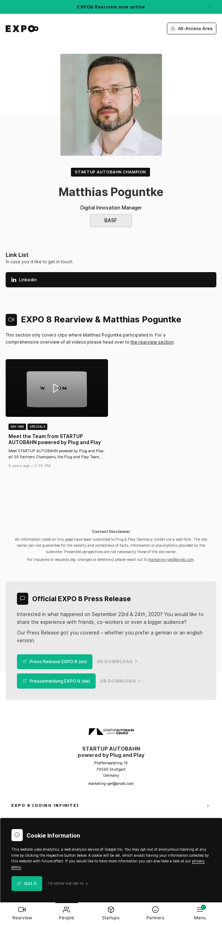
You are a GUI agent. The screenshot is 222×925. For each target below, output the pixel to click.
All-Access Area (191, 28)
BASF (110, 220)
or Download (117, 662)
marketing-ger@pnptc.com (171, 559)
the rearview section (152, 342)
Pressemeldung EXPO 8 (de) (56, 681)
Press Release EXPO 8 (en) (55, 661)
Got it (27, 883)
